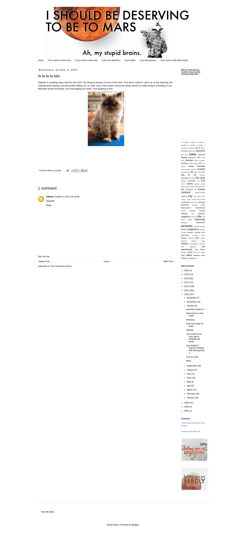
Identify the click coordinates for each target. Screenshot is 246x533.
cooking (193, 169)
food (203, 181)
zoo (195, 258)
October (191, 306)
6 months (191, 145)
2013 (186, 282)
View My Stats (47, 512)
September (192, 366)
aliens (203, 148)
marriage (201, 202)
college (191, 166)
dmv (203, 172)
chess (183, 166)
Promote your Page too (190, 431)
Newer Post (44, 261)
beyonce (192, 157)
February (191, 394)
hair (182, 189)
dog (182, 175)
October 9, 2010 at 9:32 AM (66, 197)
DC (192, 172)
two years (201, 252)
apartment (200, 151)
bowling (184, 163)
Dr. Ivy (192, 175)
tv (194, 252)
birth (199, 157)
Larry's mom (185, 199)
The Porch (200, 250)
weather (196, 255)
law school (201, 199)
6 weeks (199, 145)
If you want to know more (59, 60)
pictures (187, 226)
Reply (48, 205)
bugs (196, 163)
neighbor (201, 214)
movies (192, 211)
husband (185, 192)
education (185, 178)
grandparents (200, 186)
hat (195, 189)
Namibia (184, 214)
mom (203, 205)
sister (197, 238)
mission (195, 205)
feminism (191, 181)
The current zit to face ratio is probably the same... (194, 338)
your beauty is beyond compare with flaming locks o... (195, 349)
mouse (183, 211)
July (189, 374)
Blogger (135, 525)
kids (203, 196)
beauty (184, 157)
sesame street (198, 235)
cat (204, 163)
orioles (189, 220)
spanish (184, 241)
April (189, 386)
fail (197, 177)
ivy (190, 196)
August (190, 370)
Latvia (194, 199)
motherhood (200, 208)
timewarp (190, 320)
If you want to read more (86, 60)
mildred (49, 197)
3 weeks (192, 142)
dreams (202, 175)
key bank (197, 196)
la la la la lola (192, 357)
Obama (193, 217)
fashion (183, 181)
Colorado (201, 166)
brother (190, 163)
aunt (186, 155)
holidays (201, 189)
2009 (186, 403)
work (203, 255)
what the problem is (195, 309)
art (182, 155)
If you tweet (130, 60)
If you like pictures (148, 60)
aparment (191, 151)
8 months (190, 148)
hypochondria (200, 192)
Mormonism (186, 208)
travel (189, 252)
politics (184, 229)
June (189, 378)
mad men (193, 202)
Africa (197, 148)
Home (41, 60)
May (189, 382)
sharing (191, 238)
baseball (201, 155)
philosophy (200, 222)
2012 (186, 286)
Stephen (185, 244)
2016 (186, 270)
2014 (186, 278)
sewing (184, 238)
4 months (199, 142)
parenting (200, 219)
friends (190, 184)
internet (184, 196)
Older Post (168, 261)
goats (183, 186)
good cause (190, 186)
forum (183, 184)
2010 (186, 294)
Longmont (185, 202)
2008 (186, 407)
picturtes (197, 226)
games (197, 184)
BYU (200, 163)
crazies (201, 169)
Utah (183, 255)
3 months (184, 142)
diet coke (197, 172)
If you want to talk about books (174, 60)
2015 (186, 274)
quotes (190, 232)
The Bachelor (188, 247)
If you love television (111, 60)
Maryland (185, 205)
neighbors (185, 216)
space (203, 238)
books (196, 160)
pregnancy (193, 229)
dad (182, 172)
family (202, 178)
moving (202, 211)
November (192, 302)
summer (202, 244)
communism (185, 169)
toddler (183, 252)
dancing (187, 172)
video (189, 255)
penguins (184, 222)
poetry (202, 226)
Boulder (202, 160)
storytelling (194, 244)
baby (192, 154)
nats (192, 214)
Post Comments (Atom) (61, 266)
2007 (186, 411)
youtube (190, 258)
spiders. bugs (198, 241)
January (191, 397)
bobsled (189, 330)
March (190, 390)
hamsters (189, 189)
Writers (184, 258)
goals (203, 184)
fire (198, 181)
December (192, 298)
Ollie (199, 216)
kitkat (188, 361)
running (197, 232)
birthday (189, 160)
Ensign (192, 178)
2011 (186, 290)
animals (184, 151)
